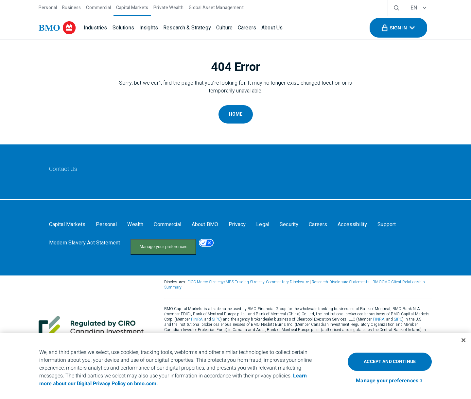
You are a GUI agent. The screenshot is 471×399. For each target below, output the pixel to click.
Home (235, 114)
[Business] (71, 7)
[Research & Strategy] (187, 28)
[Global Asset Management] (216, 7)
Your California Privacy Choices (161, 243)
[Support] (386, 224)
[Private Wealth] (168, 7)
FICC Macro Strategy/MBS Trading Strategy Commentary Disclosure (248, 275)
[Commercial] (98, 7)
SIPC (216, 313)
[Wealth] (135, 224)
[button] (398, 28)
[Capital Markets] (132, 7)
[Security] (289, 224)
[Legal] (262, 224)
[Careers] (247, 28)
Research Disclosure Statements (341, 275)
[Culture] (224, 28)
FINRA (197, 313)
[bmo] (57, 28)
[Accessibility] (352, 224)
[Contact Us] (63, 169)
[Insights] (149, 28)
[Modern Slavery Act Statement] (84, 243)
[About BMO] (205, 224)
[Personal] (48, 7)
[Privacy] (237, 224)
